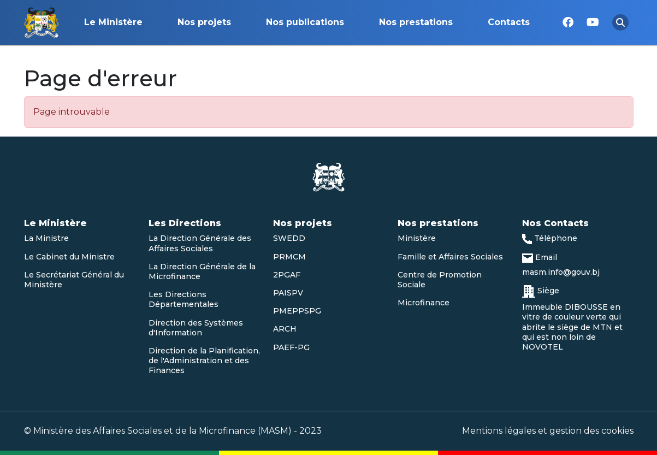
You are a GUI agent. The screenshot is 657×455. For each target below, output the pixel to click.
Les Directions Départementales (183, 299)
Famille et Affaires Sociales (450, 257)
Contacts (509, 22)
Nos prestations (416, 22)
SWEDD (289, 238)
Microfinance (423, 303)
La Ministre (46, 238)
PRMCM (289, 257)
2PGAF (286, 275)
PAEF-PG (291, 347)
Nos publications (305, 22)
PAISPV (288, 293)
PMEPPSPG (297, 311)
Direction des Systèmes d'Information (196, 328)
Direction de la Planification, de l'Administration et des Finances (204, 360)
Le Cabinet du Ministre (69, 257)
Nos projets (204, 22)
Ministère (417, 238)
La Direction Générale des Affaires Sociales (200, 243)
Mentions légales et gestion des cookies (548, 431)
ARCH (285, 329)
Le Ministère (113, 22)
